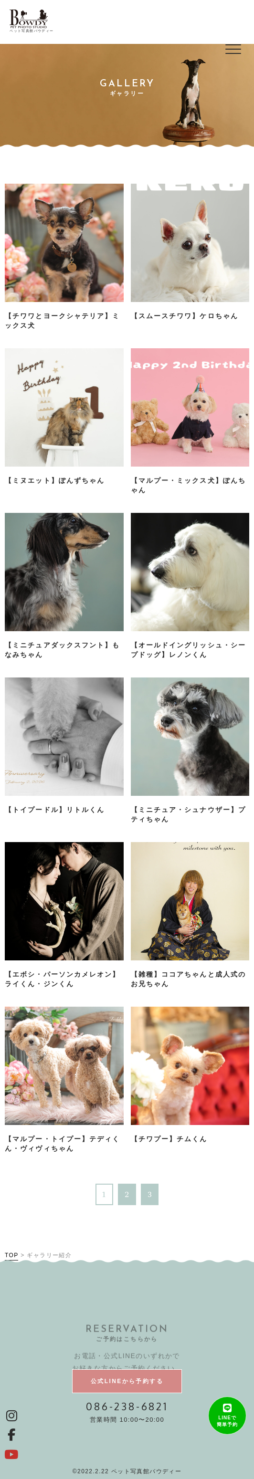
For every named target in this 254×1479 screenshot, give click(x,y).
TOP (11, 1255)
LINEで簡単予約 (227, 1421)
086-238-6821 (127, 1406)
